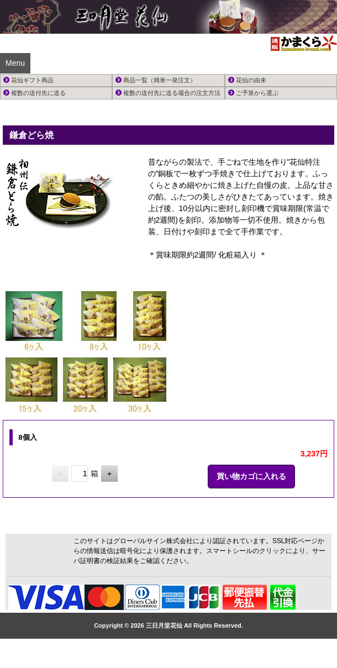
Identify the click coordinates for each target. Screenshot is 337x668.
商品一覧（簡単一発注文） (155, 80)
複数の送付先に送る (34, 93)
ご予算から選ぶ (253, 93)
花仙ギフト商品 (28, 80)
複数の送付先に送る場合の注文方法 (167, 93)
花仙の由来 (247, 80)
